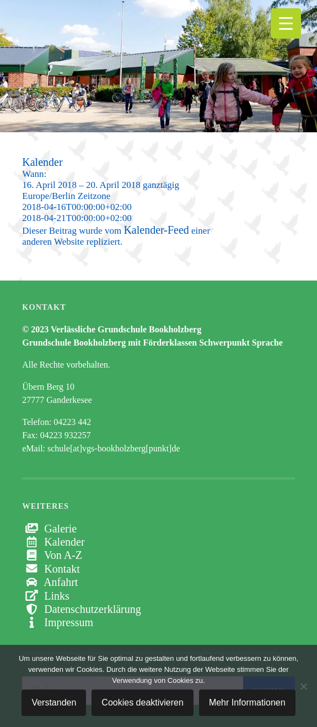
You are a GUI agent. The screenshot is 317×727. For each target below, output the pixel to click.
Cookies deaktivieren (142, 702)
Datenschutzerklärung (81, 609)
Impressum (57, 622)
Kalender (53, 542)
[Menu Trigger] (286, 23)
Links (45, 596)
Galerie (49, 529)
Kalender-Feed (156, 230)
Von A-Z (52, 555)
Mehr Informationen (247, 702)
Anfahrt (50, 582)
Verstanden (53, 702)
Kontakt (50, 569)
